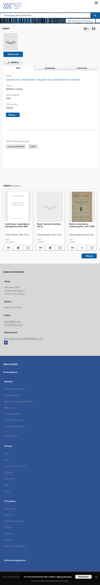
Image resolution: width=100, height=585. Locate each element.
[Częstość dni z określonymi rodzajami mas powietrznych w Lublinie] (10, 42)
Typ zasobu (9, 478)
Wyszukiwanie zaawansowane (80, 21)
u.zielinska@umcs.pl (13, 324)
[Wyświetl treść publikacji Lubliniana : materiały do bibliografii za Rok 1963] (18, 248)
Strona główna (10, 372)
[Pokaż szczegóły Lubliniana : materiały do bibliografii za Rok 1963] (27, 248)
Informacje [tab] (50, 68)
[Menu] (96, 2)
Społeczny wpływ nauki (14, 426)
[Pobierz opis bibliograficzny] (8, 248)
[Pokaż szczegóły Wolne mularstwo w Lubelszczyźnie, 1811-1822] (91, 248)
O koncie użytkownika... (15, 521)
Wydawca (8, 472)
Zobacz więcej (10, 436)
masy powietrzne (16, 146)
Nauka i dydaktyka (12, 395)
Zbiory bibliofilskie (12, 413)
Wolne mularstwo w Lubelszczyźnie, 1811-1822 (82, 225)
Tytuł (6, 453)
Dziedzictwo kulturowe (14, 388)
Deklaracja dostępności (15, 546)
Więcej (89, 255)
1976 (8, 98)
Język (6, 484)
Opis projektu (10, 508)
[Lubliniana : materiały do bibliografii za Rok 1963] (18, 207)
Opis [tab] (18, 68)
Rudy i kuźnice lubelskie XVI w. (49, 225)
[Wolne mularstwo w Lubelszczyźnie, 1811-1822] (82, 207)
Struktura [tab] (82, 68)
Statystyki (8, 539)
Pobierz (12, 62)
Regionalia (9, 407)
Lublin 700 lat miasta (14, 420)
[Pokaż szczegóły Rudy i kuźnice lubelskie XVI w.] (59, 248)
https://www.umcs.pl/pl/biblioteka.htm (23, 338)
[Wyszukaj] (95, 15)
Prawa (7, 491)
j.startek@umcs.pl (12, 321)
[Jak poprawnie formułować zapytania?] (98, 21)
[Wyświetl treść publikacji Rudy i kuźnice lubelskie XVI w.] (50, 248)
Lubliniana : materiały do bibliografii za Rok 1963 (17, 225)
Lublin (33, 146)
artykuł (9, 107)
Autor (7, 459)
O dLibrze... (9, 533)
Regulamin (9, 514)
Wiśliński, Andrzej (14, 89)
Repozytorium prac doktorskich (18, 401)
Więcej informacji (64, 577)
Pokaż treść (13, 54)
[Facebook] (6, 342)
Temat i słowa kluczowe (15, 466)
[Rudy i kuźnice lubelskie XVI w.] (50, 207)
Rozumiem (84, 577)
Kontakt (7, 527)
